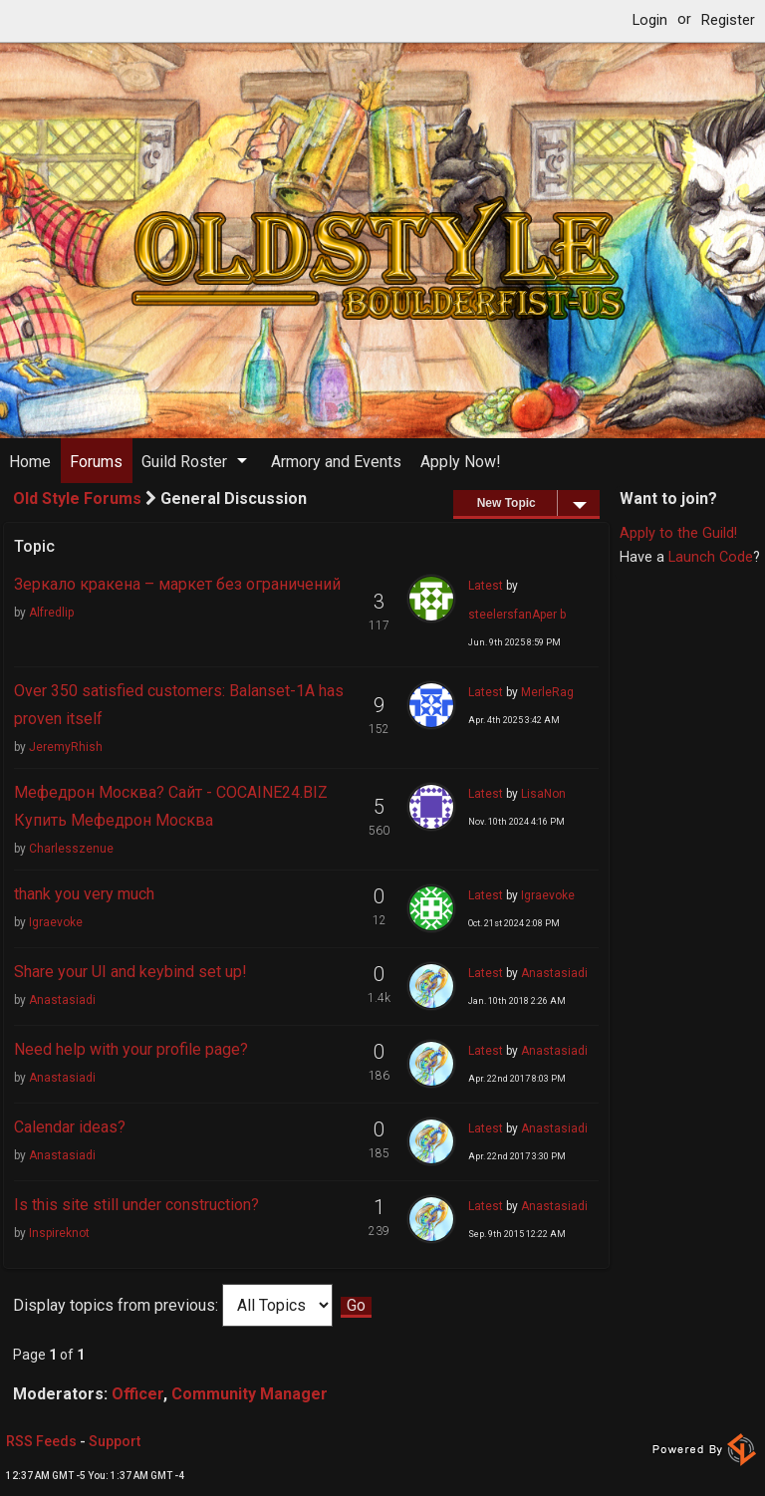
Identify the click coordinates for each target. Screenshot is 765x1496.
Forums (96, 461)
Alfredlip (51, 613)
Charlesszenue (71, 849)
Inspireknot (59, 1233)
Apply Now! (460, 461)
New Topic (538, 503)
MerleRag (547, 692)
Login (650, 20)
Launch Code (710, 557)
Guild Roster (184, 461)
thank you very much (84, 893)
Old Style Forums (77, 498)
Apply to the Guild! (678, 533)
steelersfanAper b (517, 615)
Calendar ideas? (70, 1127)
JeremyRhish (66, 747)
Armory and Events (336, 461)
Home (30, 461)
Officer (137, 1393)
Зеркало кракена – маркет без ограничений (177, 584)
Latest (485, 586)
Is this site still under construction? (136, 1204)
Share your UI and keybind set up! (130, 971)
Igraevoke (56, 922)
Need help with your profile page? (131, 1049)
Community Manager (249, 1393)
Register (728, 20)
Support (114, 1441)
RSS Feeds (41, 1441)
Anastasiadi (62, 1000)
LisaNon (543, 794)
